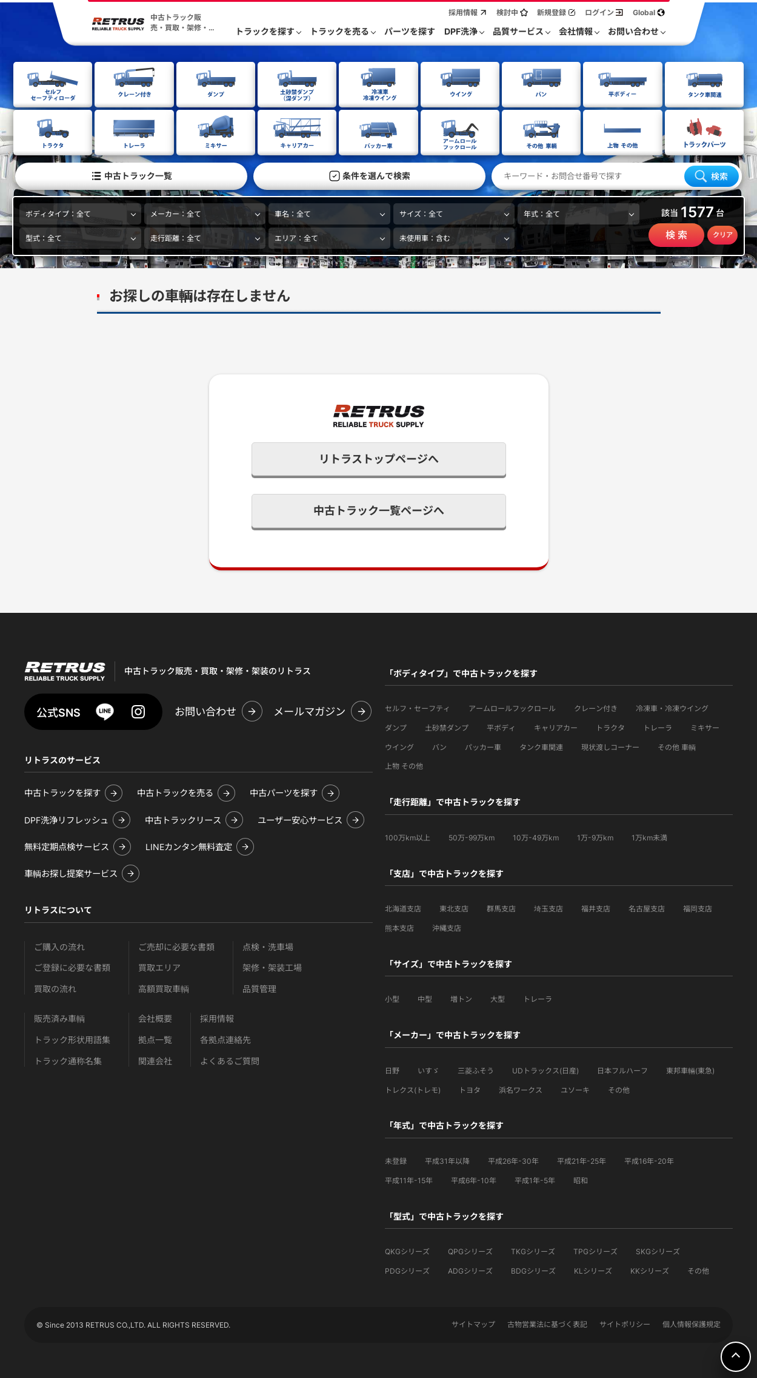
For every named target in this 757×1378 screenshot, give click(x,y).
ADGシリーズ (470, 1269)
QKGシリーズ (407, 1250)
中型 (425, 997)
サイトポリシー (624, 1323)
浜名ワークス (520, 1088)
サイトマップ (473, 1323)
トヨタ (470, 1088)
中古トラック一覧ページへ (378, 509)
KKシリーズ (649, 1269)
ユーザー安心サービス (300, 819)
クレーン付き (596, 707)
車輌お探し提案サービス (71, 872)
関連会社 (155, 1060)
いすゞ (428, 1069)
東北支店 (454, 907)
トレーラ (657, 726)
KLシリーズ (593, 1269)
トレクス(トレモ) (413, 1088)
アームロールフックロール (512, 707)
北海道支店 (403, 907)
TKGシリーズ (533, 1250)
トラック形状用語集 (72, 1038)
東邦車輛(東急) (690, 1069)
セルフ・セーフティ (417, 707)
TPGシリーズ (595, 1250)
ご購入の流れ (59, 946)
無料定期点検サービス (66, 845)
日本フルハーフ (622, 1069)
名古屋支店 (647, 907)
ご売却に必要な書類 (176, 946)
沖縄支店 (446, 926)
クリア (723, 234)
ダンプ (396, 726)
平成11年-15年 (409, 1179)
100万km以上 (407, 836)
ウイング (399, 746)
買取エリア (159, 966)
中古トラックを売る (175, 791)
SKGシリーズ (658, 1250)
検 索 (676, 234)
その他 (619, 1088)
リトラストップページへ (379, 457)
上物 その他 (404, 764)
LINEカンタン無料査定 (188, 845)
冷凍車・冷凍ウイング (672, 707)
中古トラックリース (183, 819)
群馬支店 (501, 907)
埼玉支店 (548, 907)
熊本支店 (399, 926)
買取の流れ (55, 987)
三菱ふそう (476, 1069)
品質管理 (259, 987)
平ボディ (501, 726)
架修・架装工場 (272, 966)
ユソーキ (575, 1088)
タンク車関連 (541, 746)
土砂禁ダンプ (447, 726)
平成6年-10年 (473, 1179)
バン (439, 746)
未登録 (396, 1159)
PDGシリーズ (407, 1269)
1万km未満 (649, 836)
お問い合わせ (205, 710)
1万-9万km (595, 836)
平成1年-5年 (535, 1179)
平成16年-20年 (649, 1159)
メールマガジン (309, 710)
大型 (497, 997)
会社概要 (155, 1017)
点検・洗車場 (267, 946)
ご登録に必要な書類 (72, 966)
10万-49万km (536, 836)
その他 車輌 (677, 746)
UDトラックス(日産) (545, 1069)
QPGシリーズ (470, 1250)
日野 (392, 1069)
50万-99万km (472, 836)
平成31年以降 (447, 1159)
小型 (392, 997)
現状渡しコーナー (610, 746)
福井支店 (595, 907)
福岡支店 (697, 907)
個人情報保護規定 (691, 1323)
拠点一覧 (155, 1038)
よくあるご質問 (229, 1060)
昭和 (580, 1179)
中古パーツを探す (284, 791)
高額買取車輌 (163, 987)
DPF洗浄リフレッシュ (66, 819)
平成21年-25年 (581, 1159)
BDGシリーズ (533, 1269)
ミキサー (704, 726)
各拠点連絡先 (225, 1038)
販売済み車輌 (59, 1017)
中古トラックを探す (62, 791)
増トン (461, 997)
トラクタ (610, 726)
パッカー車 (483, 746)
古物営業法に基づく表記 (547, 1323)
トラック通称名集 (68, 1060)
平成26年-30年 (513, 1159)
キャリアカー (556, 726)
